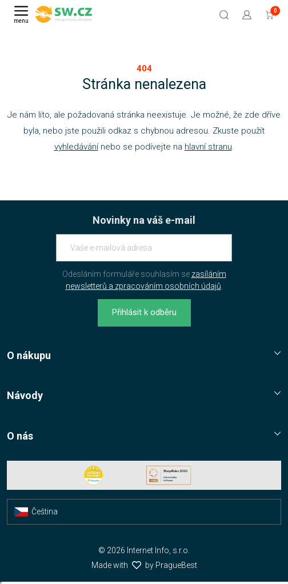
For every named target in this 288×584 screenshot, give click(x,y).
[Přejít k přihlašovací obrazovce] (246, 14)
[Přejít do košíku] (269, 14)
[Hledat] (224, 14)
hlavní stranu (208, 147)
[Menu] (21, 14)
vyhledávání (76, 147)
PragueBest (176, 565)
